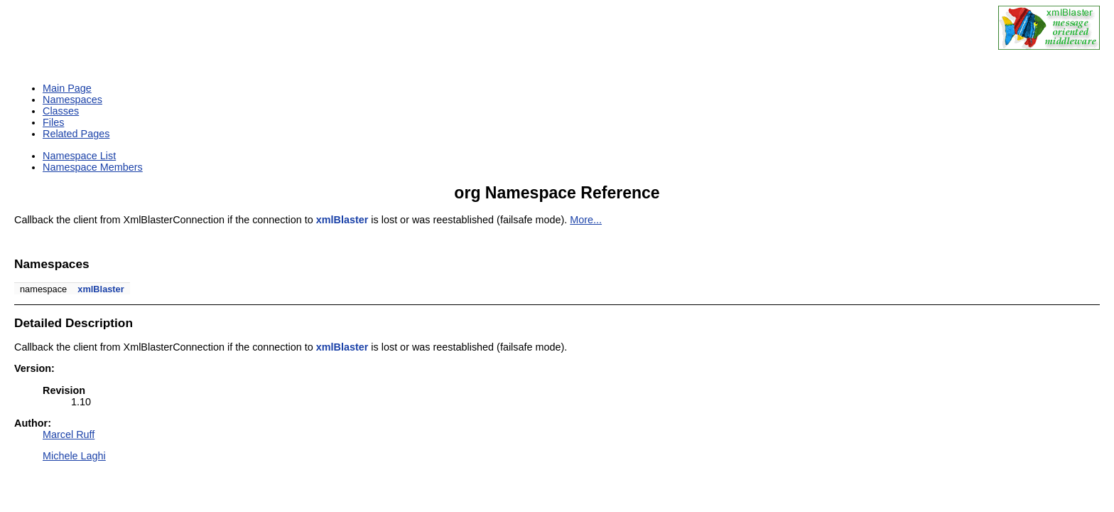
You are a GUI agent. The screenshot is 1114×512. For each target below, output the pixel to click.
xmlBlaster (342, 219)
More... (586, 219)
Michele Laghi (74, 456)
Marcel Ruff (68, 434)
